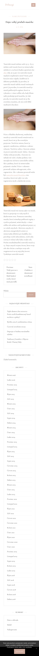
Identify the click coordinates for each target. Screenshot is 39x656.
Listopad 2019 (12, 556)
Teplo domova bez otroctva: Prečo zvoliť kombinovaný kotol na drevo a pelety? (19, 314)
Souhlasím (19, 651)
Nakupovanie (19, 16)
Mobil (9, 625)
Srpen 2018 (11, 585)
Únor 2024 (11, 432)
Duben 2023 (11, 480)
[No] (36, 648)
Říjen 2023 (11, 451)
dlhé (5, 73)
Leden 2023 (11, 494)
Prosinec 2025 (12, 385)
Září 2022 (10, 513)
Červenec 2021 (12, 523)
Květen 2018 (11, 594)
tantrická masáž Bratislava (16, 175)
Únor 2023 (11, 489)
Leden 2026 (11, 380)
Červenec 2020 (12, 542)
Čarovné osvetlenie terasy (16, 327)
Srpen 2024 (11, 418)
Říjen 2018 (11, 575)
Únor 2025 (11, 408)
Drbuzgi (9, 4)
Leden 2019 (11, 570)
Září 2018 (10, 580)
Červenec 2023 (12, 466)
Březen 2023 (11, 485)
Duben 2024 (11, 423)
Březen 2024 (11, 427)
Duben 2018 (11, 599)
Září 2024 (10, 413)
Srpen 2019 (11, 561)
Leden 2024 (11, 437)
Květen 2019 (11, 566)
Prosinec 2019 (12, 551)
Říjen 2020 (11, 537)
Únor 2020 (11, 547)
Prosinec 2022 (12, 499)
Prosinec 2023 (12, 442)
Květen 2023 (11, 475)
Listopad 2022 (12, 504)
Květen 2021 (11, 528)
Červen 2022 (11, 518)
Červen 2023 (11, 470)
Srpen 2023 (11, 461)
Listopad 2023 (12, 447)
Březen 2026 (11, 375)
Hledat (6, 291)
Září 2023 (10, 456)
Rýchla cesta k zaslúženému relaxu (19, 322)
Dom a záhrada (12, 620)
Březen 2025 (11, 404)
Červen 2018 (11, 590)
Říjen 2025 (11, 394)
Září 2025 (10, 399)
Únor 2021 (10, 532)
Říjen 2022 (11, 508)
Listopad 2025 (12, 389)
